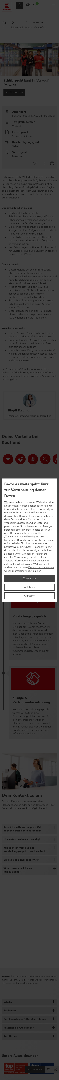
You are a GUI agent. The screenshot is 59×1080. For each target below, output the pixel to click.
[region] (29, 540)
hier (38, 570)
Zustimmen (29, 578)
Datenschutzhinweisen (41, 567)
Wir (6, 502)
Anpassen (29, 595)
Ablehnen (29, 587)
